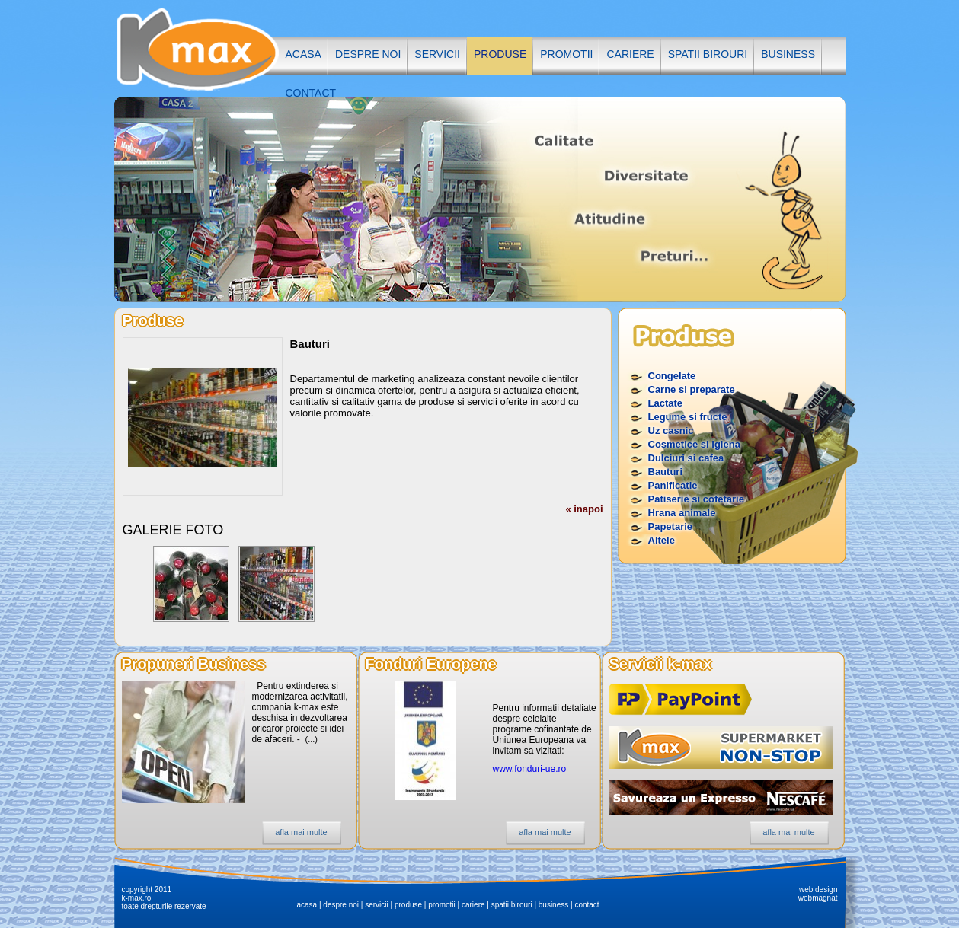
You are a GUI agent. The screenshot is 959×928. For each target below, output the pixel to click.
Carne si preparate (691, 389)
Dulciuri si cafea (686, 458)
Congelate (672, 375)
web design (818, 889)
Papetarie (670, 526)
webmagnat (818, 898)
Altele (661, 540)
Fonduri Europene (431, 663)
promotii (566, 54)
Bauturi (665, 471)
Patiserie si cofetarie (696, 499)
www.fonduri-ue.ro (530, 769)
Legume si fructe (687, 417)
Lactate (665, 403)
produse (500, 54)
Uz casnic (671, 430)
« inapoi (584, 509)
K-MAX (196, 48)
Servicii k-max (660, 663)
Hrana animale (682, 512)
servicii (437, 54)
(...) (311, 739)
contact (311, 93)
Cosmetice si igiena (694, 444)
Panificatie (673, 485)
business (788, 54)
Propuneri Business (194, 663)
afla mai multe (301, 832)
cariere (630, 54)
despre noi (368, 54)
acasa (303, 54)
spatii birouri (708, 54)
